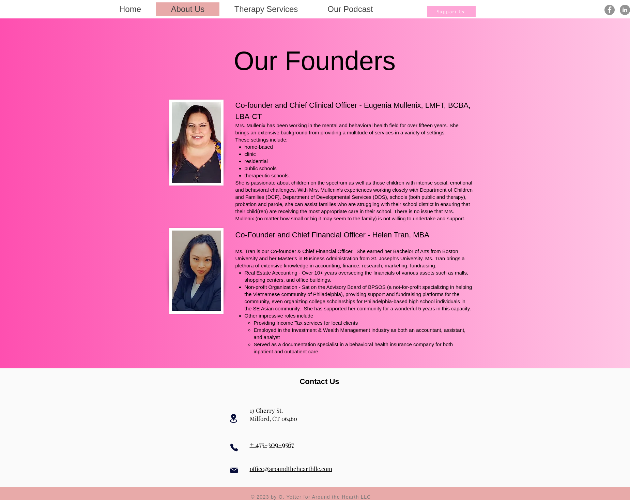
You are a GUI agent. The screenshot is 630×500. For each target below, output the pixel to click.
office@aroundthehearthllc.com (291, 468)
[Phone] (234, 447)
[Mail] (234, 470)
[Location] (234, 418)
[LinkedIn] (625, 10)
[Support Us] (451, 11)
